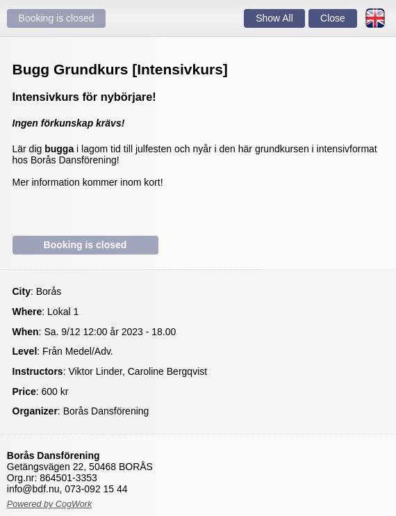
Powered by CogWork (49, 504)
